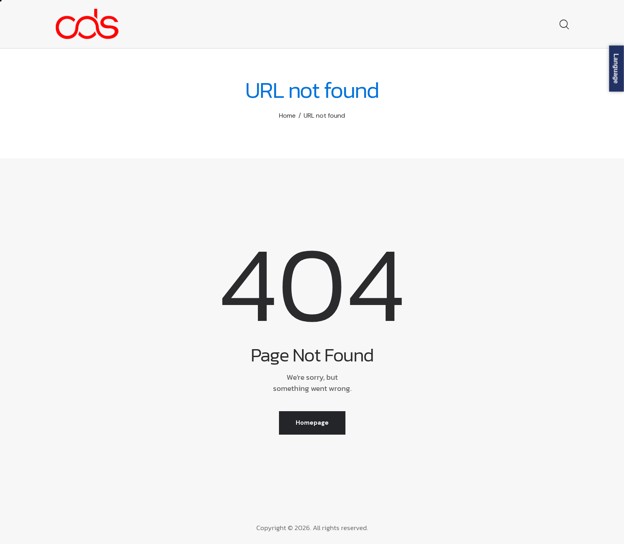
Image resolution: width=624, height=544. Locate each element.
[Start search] (564, 25)
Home (287, 115)
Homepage (312, 423)
